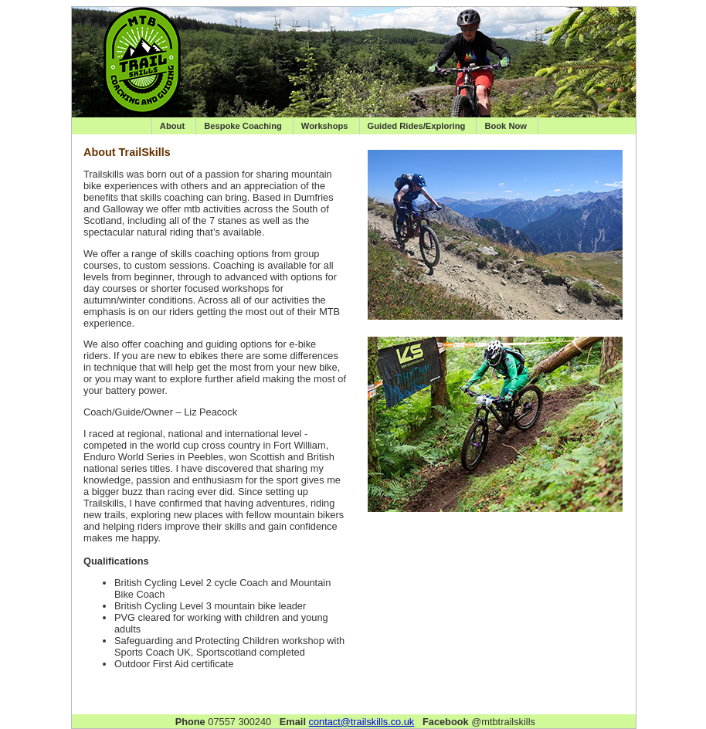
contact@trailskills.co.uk (362, 721)
